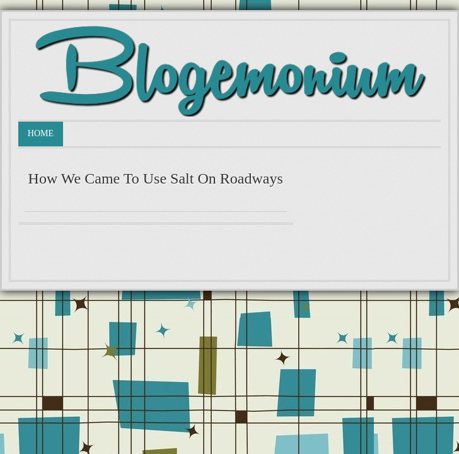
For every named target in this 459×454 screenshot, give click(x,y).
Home (41, 133)
